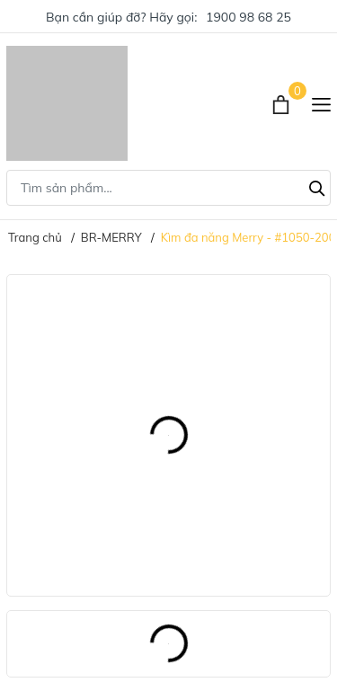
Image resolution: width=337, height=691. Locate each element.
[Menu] (321, 103)
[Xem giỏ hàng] (282, 103)
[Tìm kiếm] (317, 186)
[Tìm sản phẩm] (168, 188)
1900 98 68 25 (248, 17)
